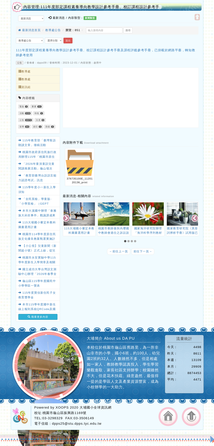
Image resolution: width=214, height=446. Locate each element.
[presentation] (66, 219)
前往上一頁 (118, 251)
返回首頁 (168, 416)
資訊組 (24, 87)
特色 (37, 113)
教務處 (24, 79)
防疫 (48, 126)
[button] (125, 241)
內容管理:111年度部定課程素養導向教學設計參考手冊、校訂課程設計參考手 (91, 7)
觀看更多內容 (38, 316)
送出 (68, 40)
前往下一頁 (143, 251)
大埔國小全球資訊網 (95, 407)
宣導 (22, 126)
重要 (34, 106)
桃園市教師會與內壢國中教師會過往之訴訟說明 (113, 233)
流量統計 (184, 339)
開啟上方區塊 (197, 17)
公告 (19, 63)
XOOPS (62, 407)
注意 (38, 120)
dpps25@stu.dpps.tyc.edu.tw (77, 423)
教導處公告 (53, 30)
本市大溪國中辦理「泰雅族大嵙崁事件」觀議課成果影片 (37, 215)
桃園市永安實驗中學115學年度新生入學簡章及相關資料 (37, 262)
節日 (35, 126)
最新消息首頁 (29, 30)
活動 (22, 113)
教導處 (24, 71)
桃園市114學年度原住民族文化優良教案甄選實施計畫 (37, 239)
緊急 (22, 106)
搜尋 (128, 30)
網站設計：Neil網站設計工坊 (21, 416)
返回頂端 (191, 416)
